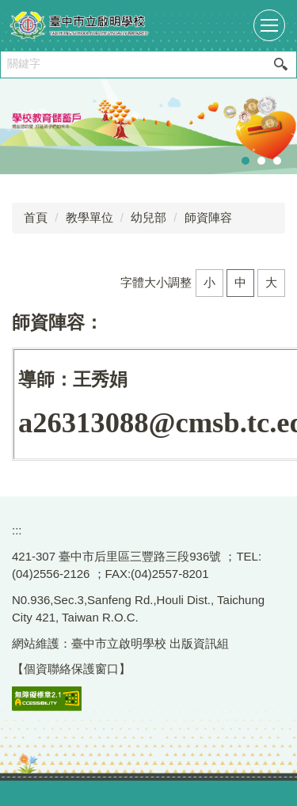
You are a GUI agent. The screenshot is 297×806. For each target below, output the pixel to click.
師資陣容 (208, 217)
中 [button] (240, 282)
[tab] (245, 161)
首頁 (36, 217)
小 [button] (209, 282)
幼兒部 (148, 217)
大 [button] (271, 282)
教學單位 (89, 217)
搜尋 (280, 64)
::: (17, 530)
